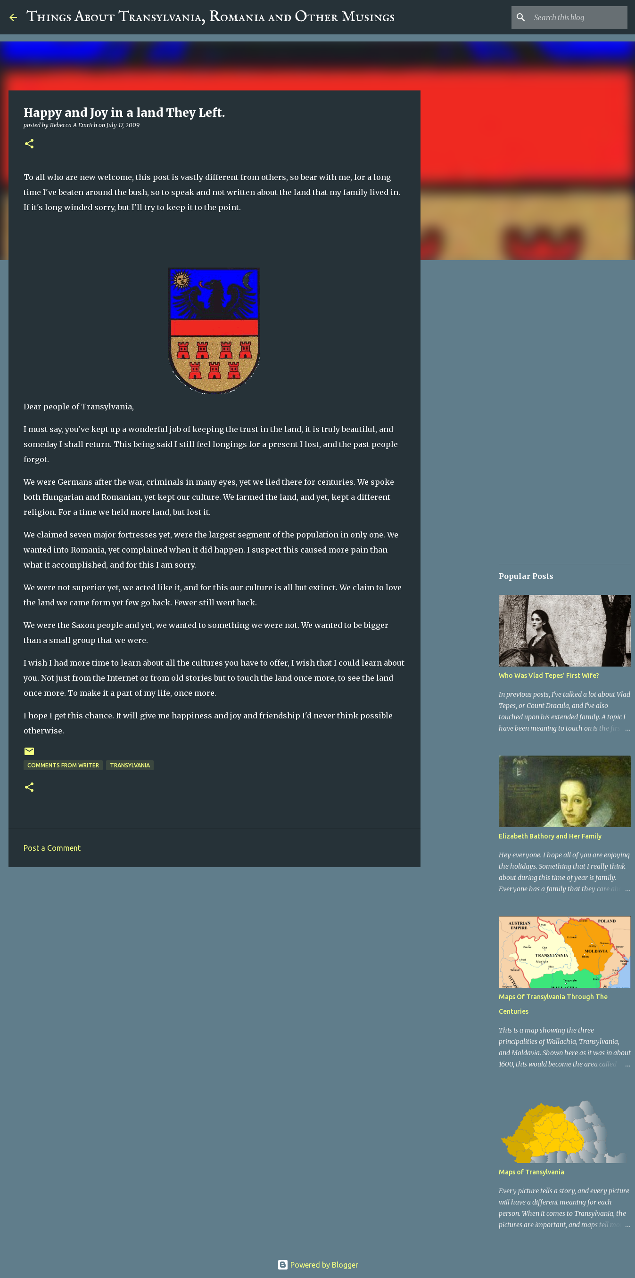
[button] (29, 144)
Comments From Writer (63, 765)
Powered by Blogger (317, 1265)
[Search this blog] (577, 17)
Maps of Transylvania (531, 1172)
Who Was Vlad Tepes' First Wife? (549, 675)
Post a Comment (52, 848)
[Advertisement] (214, 947)
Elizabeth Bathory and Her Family (550, 836)
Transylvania (130, 765)
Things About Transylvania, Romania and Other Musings (210, 17)
